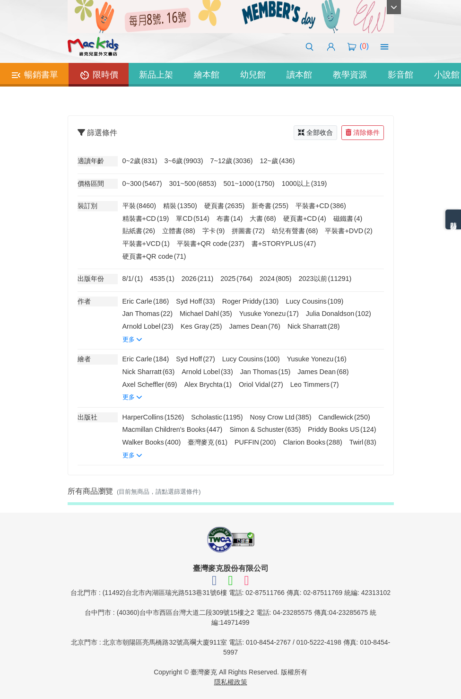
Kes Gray (201, 326)
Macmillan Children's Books (172, 429)
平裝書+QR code (210, 243)
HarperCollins (153, 417)
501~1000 (249, 183)
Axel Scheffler (149, 384)
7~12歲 (231, 161)
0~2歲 (139, 161)
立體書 (178, 231)
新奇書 (270, 206)
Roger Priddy (250, 301)
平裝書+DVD (348, 231)
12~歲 (277, 161)
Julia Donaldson (338, 313)
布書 (230, 218)
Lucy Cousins (314, 301)
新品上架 (156, 74)
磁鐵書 (348, 218)
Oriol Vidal (261, 384)
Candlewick (344, 417)
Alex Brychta (208, 384)
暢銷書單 (34, 75)
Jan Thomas (147, 313)
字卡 (213, 231)
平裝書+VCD (146, 243)
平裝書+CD (321, 206)
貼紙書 (139, 231)
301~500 (193, 183)
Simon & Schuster (265, 429)
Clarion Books (312, 442)
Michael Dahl (206, 313)
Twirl (362, 442)
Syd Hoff (195, 301)
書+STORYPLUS (284, 243)
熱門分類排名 (453, 219)
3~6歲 (184, 161)
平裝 (139, 206)
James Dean (254, 326)
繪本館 (206, 74)
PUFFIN (255, 442)
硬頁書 (224, 206)
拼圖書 (248, 231)
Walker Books (151, 442)
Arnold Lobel (148, 326)
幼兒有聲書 (295, 231)
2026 (198, 278)
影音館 (400, 74)
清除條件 (363, 132)
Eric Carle (145, 301)
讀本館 (299, 74)
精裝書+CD (145, 218)
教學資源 (350, 74)
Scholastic (217, 417)
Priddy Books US (342, 429)
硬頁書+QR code (154, 256)
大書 (263, 218)
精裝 (180, 206)
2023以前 (325, 278)
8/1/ (132, 278)
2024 (276, 278)
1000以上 (304, 183)
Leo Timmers (314, 384)
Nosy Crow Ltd (281, 417)
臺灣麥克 (207, 442)
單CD (192, 218)
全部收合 (315, 132)
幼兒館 (253, 74)
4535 (162, 278)
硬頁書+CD (304, 218)
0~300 (142, 183)
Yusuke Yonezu (269, 313)
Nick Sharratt (313, 326)
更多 (132, 339)
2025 (236, 278)
